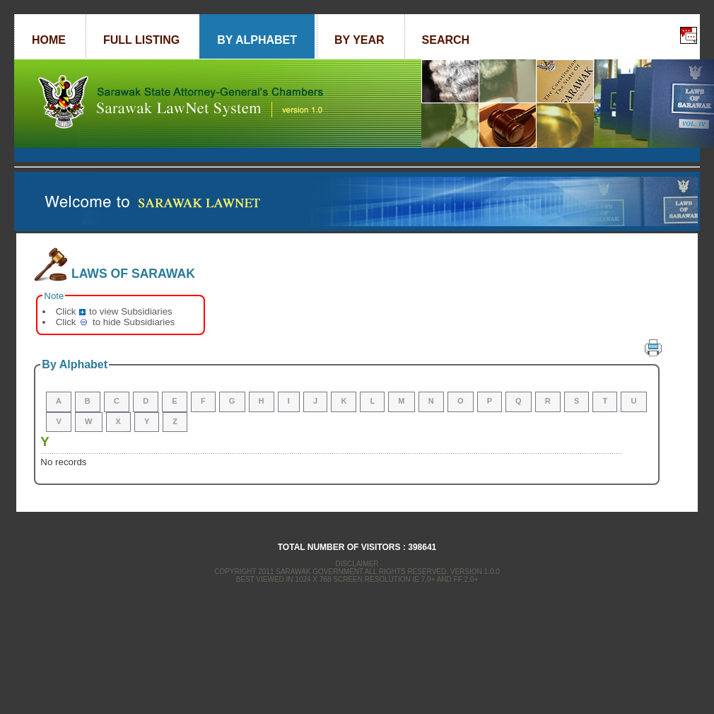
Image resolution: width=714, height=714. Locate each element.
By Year (359, 40)
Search (446, 40)
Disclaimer (356, 564)
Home (49, 40)
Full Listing (141, 40)
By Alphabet (257, 40)
